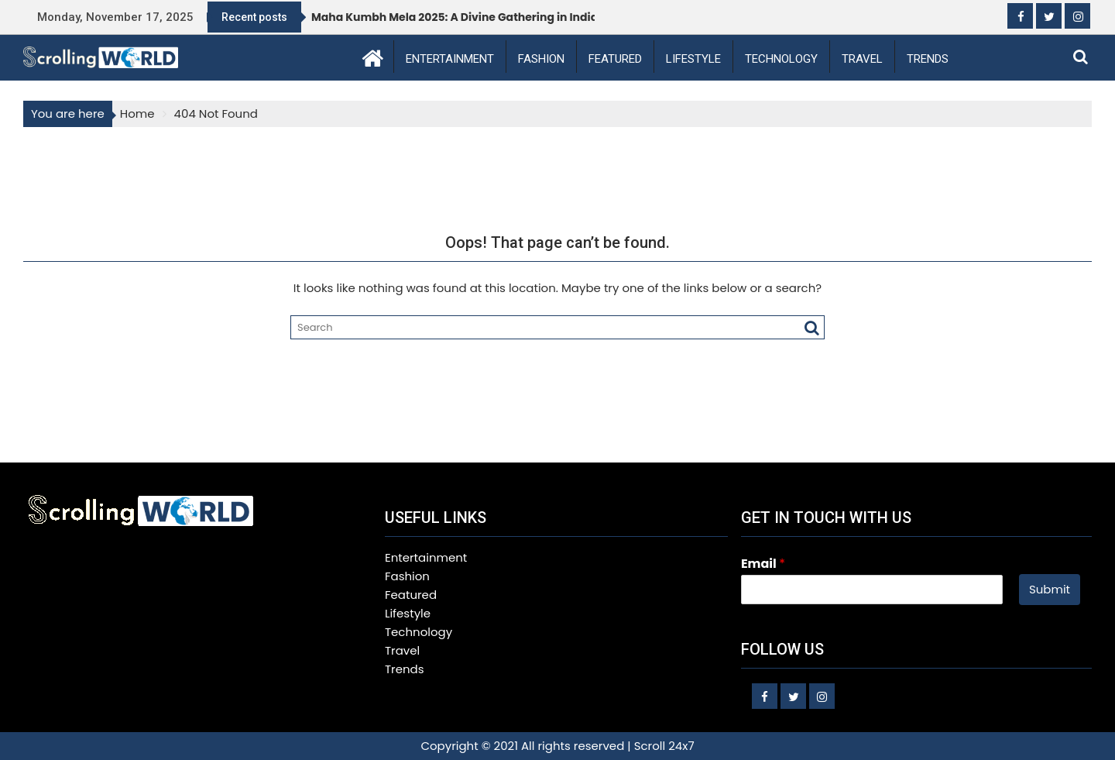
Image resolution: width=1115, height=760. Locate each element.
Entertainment (450, 59)
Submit (1049, 589)
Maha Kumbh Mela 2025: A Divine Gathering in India (454, 17)
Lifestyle (693, 59)
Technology (781, 59)
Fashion (541, 59)
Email (763, 564)
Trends (928, 59)
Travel (862, 59)
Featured (615, 59)
